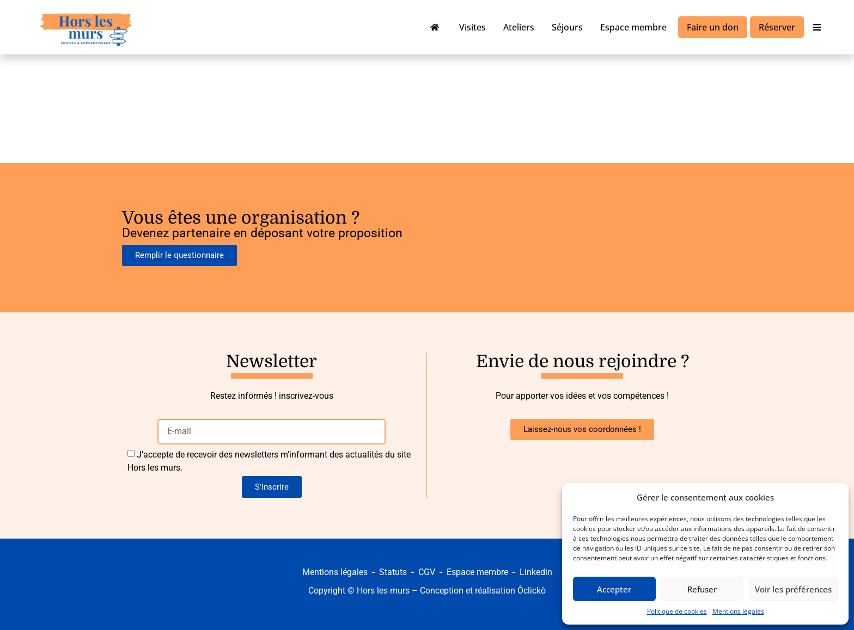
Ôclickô (531, 590)
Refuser (702, 589)
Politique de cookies (677, 611)
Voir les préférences (793, 589)
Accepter (614, 589)
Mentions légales (738, 611)
